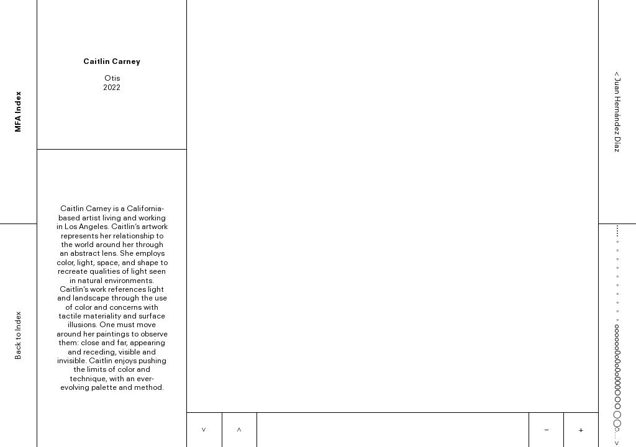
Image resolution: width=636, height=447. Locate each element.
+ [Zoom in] (581, 429)
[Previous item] (239, 430)
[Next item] (204, 430)
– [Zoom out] (546, 429)
